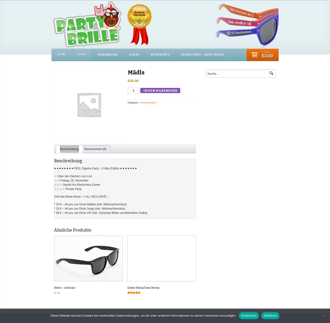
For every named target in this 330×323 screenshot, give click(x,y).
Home (61, 54)
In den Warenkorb (160, 90)
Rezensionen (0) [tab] (95, 149)
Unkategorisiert (148, 102)
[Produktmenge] (134, 91)
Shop (81, 54)
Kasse (134, 54)
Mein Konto (160, 54)
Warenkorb (107, 54)
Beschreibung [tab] (69, 149)
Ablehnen (270, 315)
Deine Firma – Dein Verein (202, 54)
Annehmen (249, 315)
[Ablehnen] (324, 315)
